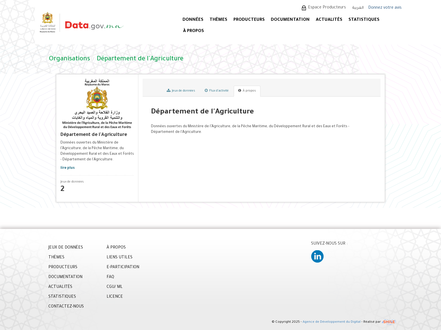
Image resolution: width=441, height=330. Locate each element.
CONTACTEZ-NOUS (66, 307)
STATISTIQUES (363, 20)
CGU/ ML (115, 287)
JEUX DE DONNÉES (65, 248)
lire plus (67, 168)
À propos (247, 91)
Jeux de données (181, 91)
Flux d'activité (217, 91)
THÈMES (56, 258)
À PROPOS (193, 31)
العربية (358, 8)
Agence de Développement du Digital (332, 322)
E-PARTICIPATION (123, 267)
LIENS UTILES (119, 258)
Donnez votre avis (385, 8)
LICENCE (115, 297)
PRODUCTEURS (249, 20)
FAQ (110, 277)
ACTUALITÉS (329, 20)
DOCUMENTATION (290, 20)
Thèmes (218, 20)
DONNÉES (193, 20)
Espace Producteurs (327, 8)
